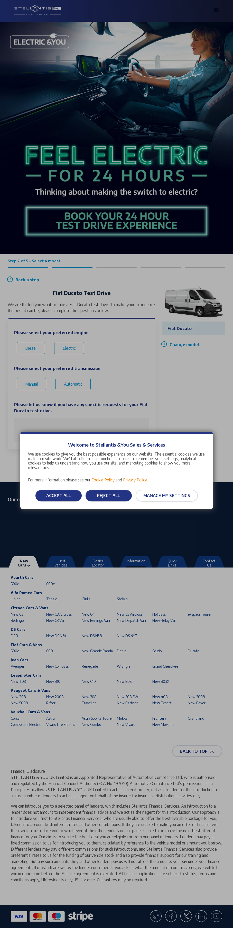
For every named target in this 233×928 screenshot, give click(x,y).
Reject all (108, 495)
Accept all (58, 495)
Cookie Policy (103, 479)
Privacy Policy (135, 479)
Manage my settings (166, 495)
